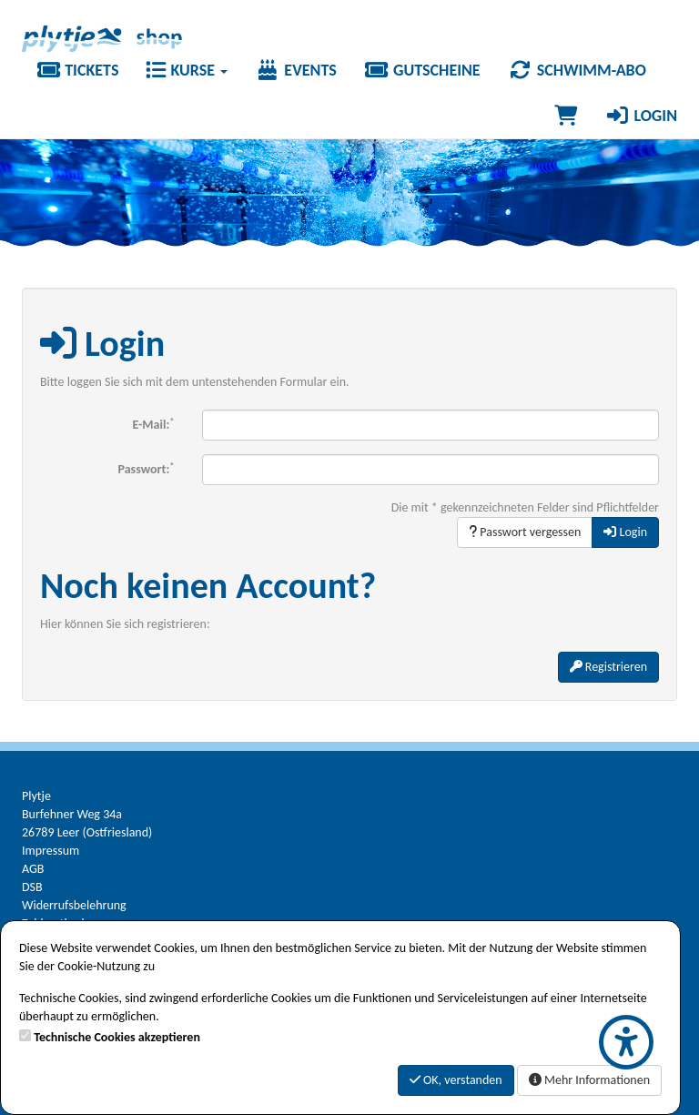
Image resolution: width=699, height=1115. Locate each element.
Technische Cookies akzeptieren (117, 1037)
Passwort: (146, 468)
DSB (32, 887)
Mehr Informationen (589, 1080)
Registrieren (608, 666)
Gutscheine (422, 70)
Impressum (50, 850)
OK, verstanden (456, 1080)
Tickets (76, 70)
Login (640, 116)
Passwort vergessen (525, 532)
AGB (33, 869)
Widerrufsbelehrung (74, 905)
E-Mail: (154, 423)
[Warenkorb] (566, 115)
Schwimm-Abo (577, 70)
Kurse (187, 70)
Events (296, 70)
